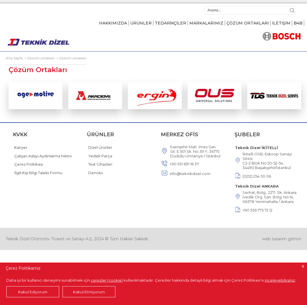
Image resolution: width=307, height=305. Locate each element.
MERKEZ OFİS (179, 134)
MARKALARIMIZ (206, 23)
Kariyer (20, 147)
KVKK (20, 134)
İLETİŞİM (281, 23)
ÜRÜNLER (141, 23)
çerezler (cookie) (107, 280)
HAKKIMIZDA (113, 23)
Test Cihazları (100, 164)
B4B (298, 23)
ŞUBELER (247, 134)
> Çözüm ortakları (39, 58)
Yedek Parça (100, 156)
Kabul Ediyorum (32, 292)
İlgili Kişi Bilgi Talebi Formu (38, 172)
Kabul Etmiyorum (89, 292)
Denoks (95, 172)
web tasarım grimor (281, 238)
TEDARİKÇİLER (170, 23)
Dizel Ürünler (100, 147)
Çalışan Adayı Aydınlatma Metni (43, 156)
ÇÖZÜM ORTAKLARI (247, 23)
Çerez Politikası (28, 164)
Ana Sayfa (14, 58)
